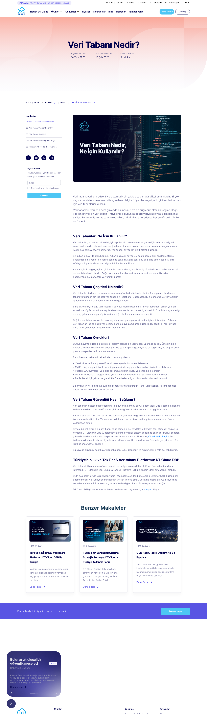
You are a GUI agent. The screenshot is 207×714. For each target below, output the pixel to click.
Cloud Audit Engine (158, 436)
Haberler (121, 11)
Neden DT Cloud (39, 11)
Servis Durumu (114, 2)
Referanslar (99, 11)
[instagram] (52, 158)
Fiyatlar (86, 11)
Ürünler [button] (55, 11)
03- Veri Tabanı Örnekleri (36, 134)
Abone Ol (44, 195)
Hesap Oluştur (167, 12)
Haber (53, 663)
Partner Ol (156, 2)
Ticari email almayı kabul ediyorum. (45, 188)
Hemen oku (18, 687)
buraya (147, 489)
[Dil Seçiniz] (187, 2)
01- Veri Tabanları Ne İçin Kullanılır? (40, 121)
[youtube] (36, 158)
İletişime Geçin (175, 611)
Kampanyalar (136, 11)
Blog (110, 11)
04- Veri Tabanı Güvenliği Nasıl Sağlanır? (42, 140)
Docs (130, 2)
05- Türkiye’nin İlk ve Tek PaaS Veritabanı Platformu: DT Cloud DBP (44, 147)
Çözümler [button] (70, 11)
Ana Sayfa (33, 102)
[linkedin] (28, 158)
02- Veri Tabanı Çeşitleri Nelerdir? (39, 128)
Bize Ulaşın (172, 2)
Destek (142, 2)
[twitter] (44, 158)
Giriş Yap (182, 12)
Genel (62, 102)
